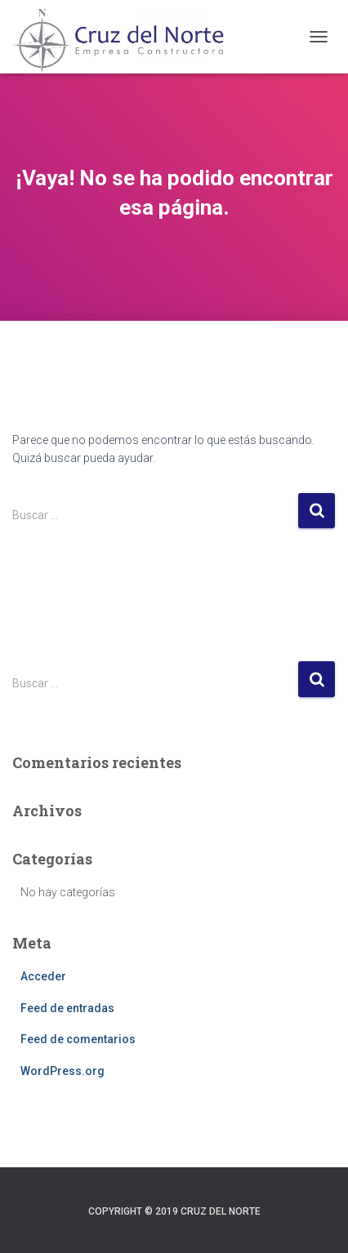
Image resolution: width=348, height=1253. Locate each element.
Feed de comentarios (78, 1039)
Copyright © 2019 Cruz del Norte (174, 1211)
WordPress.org (62, 1070)
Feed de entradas (67, 1008)
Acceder (43, 976)
